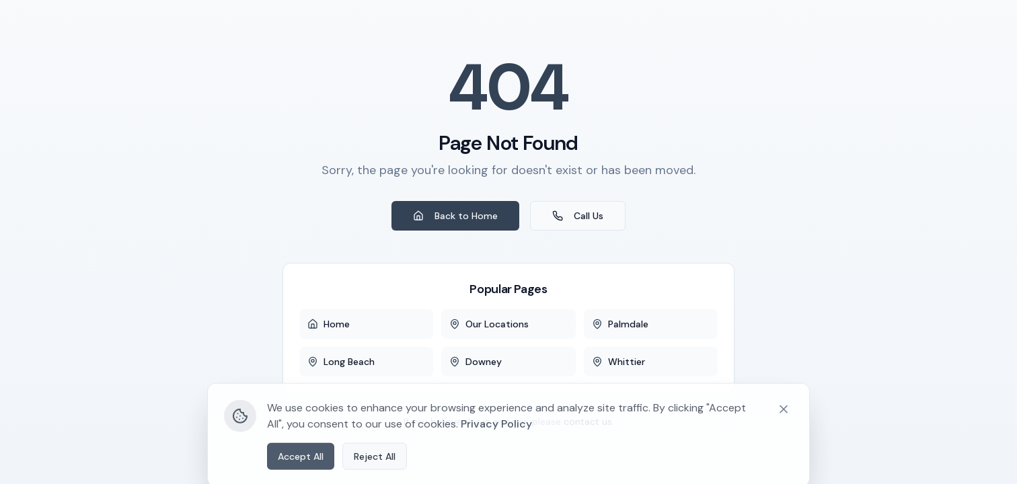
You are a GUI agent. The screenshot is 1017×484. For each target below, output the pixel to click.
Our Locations (489, 324)
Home (328, 324)
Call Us (577, 216)
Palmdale (620, 324)
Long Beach (341, 362)
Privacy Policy (496, 463)
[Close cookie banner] (783, 449)
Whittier (618, 362)
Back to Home (455, 216)
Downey (475, 362)
